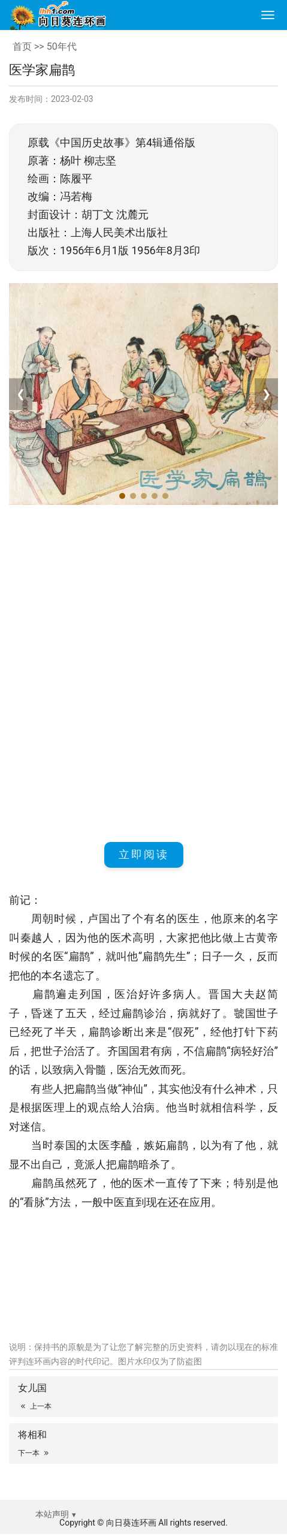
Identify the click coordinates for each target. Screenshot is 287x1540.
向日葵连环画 (131, 1522)
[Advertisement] (143, 671)
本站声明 (52, 1514)
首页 (22, 46)
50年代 (62, 46)
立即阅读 (144, 854)
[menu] (268, 15)
